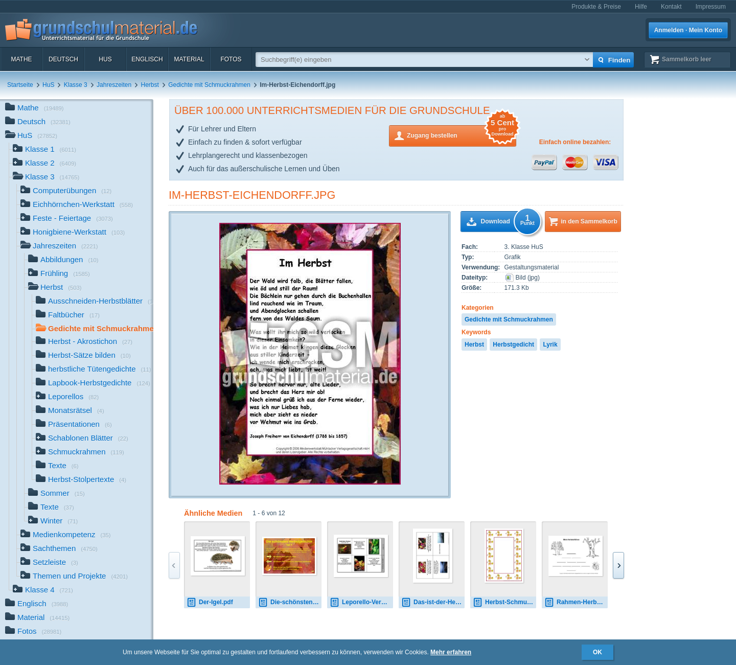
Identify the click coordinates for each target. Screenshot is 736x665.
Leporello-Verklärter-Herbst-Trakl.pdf (361, 602)
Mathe (21, 59)
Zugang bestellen (461, 134)
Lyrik (550, 344)
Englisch (147, 59)
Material (189, 59)
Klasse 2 (44, 163)
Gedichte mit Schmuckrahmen (209, 84)
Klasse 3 (75, 84)
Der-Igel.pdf (210, 602)
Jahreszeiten (114, 84)
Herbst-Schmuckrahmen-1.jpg (504, 602)
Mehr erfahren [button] (450, 652)
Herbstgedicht (513, 344)
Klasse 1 (44, 150)
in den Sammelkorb (589, 221)
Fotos (230, 59)
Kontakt (671, 6)
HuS (105, 59)
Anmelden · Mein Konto (688, 30)
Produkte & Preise (596, 6)
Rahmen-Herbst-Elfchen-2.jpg (576, 602)
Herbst (150, 84)
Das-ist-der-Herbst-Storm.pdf (433, 602)
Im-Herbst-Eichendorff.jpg (252, 195)
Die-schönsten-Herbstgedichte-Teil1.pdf (289, 602)
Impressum (711, 6)
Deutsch (63, 59)
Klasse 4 (43, 590)
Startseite (20, 84)
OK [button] (597, 652)
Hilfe (641, 6)
